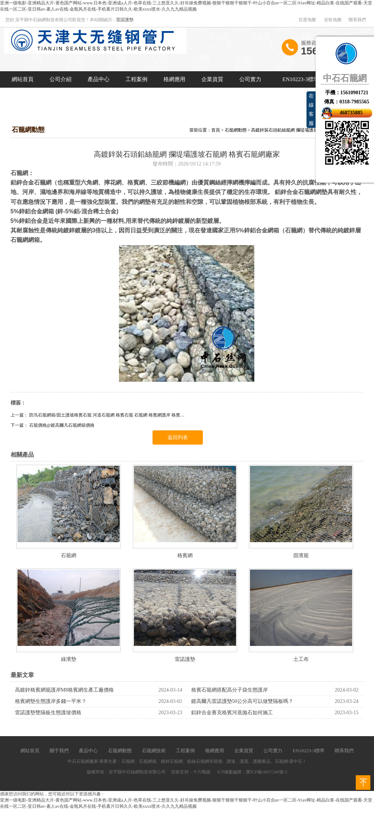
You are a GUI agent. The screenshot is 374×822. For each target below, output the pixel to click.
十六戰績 (202, 772)
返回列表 (177, 437)
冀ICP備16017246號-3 (266, 772)
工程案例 (136, 79)
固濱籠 (301, 555)
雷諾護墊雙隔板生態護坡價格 (48, 712)
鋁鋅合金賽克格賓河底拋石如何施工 (232, 712)
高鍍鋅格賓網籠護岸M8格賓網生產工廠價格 (64, 690)
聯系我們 (357, 19)
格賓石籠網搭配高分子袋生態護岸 (229, 690)
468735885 (351, 112)
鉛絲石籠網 (198, 761)
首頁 (215, 130)
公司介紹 (61, 79)
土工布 (301, 659)
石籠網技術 (154, 750)
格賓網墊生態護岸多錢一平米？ (50, 701)
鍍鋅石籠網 (172, 761)
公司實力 (250, 79)
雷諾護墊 (125, 19)
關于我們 (59, 750)
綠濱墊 (68, 659)
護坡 (231, 761)
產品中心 (98, 79)
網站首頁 (23, 79)
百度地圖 (307, 19)
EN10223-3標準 (300, 79)
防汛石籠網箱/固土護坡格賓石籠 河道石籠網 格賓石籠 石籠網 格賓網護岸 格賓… (107, 415)
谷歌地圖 (333, 19)
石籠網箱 (148, 761)
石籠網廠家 (87, 761)
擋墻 (217, 761)
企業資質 (212, 79)
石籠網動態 (236, 130)
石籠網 (68, 555)
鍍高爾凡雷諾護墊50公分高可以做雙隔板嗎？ (242, 701)
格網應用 (174, 79)
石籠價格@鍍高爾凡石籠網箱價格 (62, 425)
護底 (244, 761)
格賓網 (185, 555)
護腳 (257, 761)
